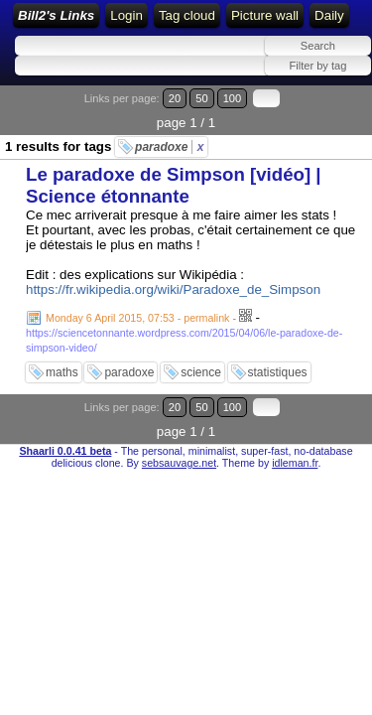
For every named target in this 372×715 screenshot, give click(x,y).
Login (126, 15)
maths (62, 372)
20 (175, 98)
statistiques (278, 372)
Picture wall (265, 15)
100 (232, 98)
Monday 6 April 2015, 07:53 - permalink (137, 318)
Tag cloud (187, 15)
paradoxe (169, 147)
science (201, 372)
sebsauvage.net (179, 463)
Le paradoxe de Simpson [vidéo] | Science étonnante (173, 185)
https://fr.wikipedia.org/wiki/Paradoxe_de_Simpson (173, 289)
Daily (329, 15)
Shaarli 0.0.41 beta (65, 451)
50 (201, 98)
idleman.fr (294, 463)
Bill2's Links (56, 15)
